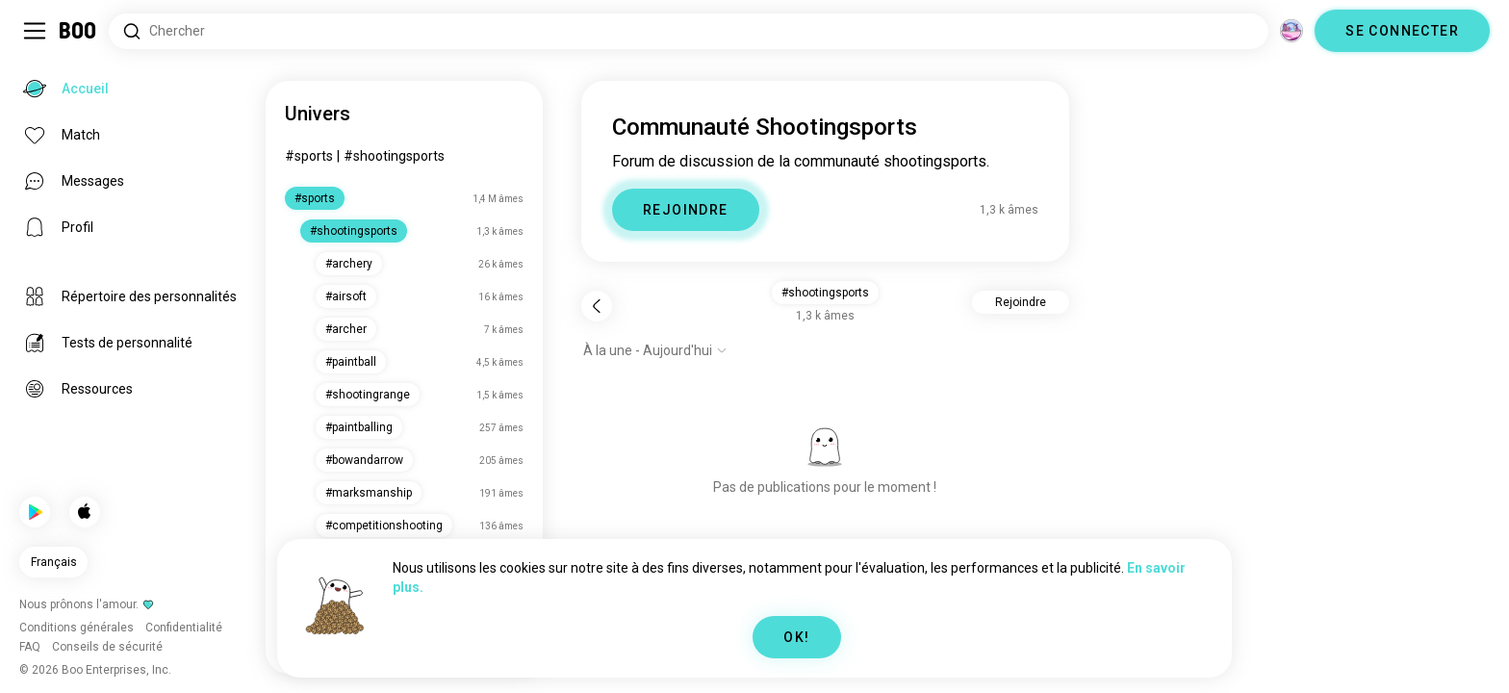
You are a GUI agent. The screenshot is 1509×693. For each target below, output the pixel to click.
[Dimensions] (1291, 30)
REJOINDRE (686, 210)
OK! (796, 637)
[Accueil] (78, 30)
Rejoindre (1020, 302)
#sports (309, 156)
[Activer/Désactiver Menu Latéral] (34, 30)
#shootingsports (394, 156)
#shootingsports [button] (825, 292)
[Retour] (596, 306)
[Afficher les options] (655, 350)
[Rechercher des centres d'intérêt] (688, 31)
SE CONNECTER (1402, 30)
